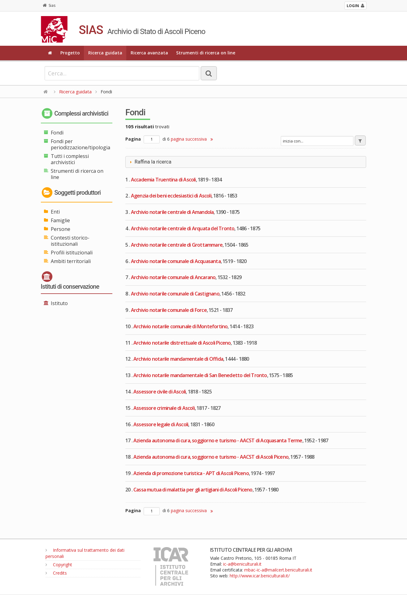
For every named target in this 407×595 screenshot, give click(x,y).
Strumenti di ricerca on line (205, 53)
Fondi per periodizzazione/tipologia (80, 144)
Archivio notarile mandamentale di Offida (178, 358)
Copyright (58, 564)
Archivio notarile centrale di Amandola (172, 212)
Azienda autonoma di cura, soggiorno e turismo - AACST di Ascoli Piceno (210, 456)
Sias (49, 5)
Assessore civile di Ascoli (159, 391)
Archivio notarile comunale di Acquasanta (176, 261)
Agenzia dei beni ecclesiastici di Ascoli (171, 195)
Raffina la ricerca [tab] (149, 162)
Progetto (70, 53)
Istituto (59, 303)
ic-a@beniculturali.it (242, 564)
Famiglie (60, 220)
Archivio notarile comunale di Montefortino (180, 326)
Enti (55, 211)
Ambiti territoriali (71, 261)
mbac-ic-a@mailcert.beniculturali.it (278, 570)
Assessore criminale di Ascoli (164, 408)
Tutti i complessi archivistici (70, 159)
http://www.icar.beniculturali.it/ (260, 576)
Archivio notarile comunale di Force (169, 310)
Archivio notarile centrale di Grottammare (177, 244)
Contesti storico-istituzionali (70, 240)
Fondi (57, 132)
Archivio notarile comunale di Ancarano (173, 277)
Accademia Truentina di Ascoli (163, 179)
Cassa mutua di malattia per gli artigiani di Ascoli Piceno (193, 489)
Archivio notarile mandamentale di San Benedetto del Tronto (200, 375)
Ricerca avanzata (149, 53)
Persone (60, 229)
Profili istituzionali (72, 252)
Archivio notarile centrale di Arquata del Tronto (183, 228)
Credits (56, 573)
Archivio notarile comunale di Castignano (175, 293)
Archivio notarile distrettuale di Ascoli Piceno (182, 342)
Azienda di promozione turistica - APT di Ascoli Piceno (191, 473)
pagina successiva (192, 139)
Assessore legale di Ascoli (160, 424)
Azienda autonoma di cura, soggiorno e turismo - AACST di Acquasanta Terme (217, 440)
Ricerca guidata (105, 53)
